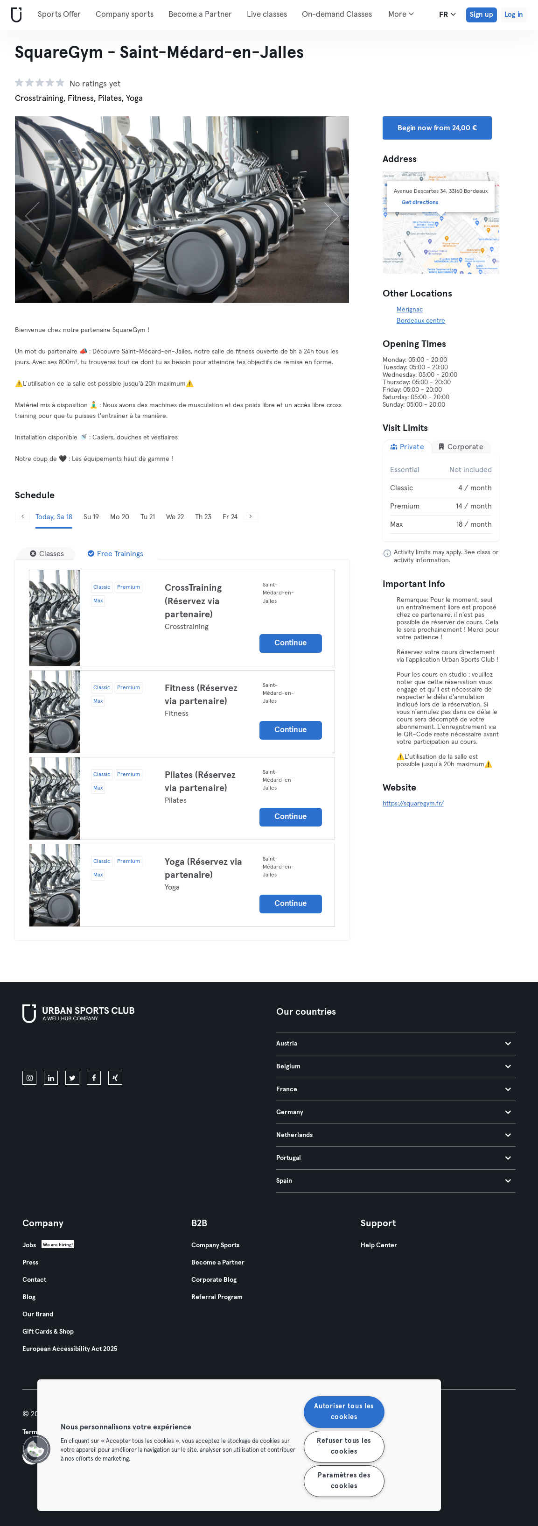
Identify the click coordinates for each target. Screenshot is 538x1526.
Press (30, 1262)
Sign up (481, 14)
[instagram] (29, 1078)
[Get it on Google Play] (122, 1049)
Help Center (379, 1245)
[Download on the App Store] (53, 1049)
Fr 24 (230, 517)
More (401, 14)
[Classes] (47, 553)
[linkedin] (51, 1078)
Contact (34, 1280)
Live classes (267, 15)
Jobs (29, 1245)
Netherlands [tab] (393, 1135)
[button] (36, 1449)
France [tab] (393, 1089)
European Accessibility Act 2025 (69, 1349)
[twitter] (72, 1078)
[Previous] (40, 209)
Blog (28, 1297)
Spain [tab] (393, 1181)
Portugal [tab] (393, 1158)
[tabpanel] (441, 497)
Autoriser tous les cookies (344, 1411)
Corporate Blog (214, 1280)
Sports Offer (59, 15)
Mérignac (410, 309)
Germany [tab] (393, 1112)
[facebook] (94, 1078)
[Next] (324, 209)
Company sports (125, 15)
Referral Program (217, 1297)
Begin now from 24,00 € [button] (437, 128)
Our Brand (37, 1314)
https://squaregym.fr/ (413, 803)
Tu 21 (147, 517)
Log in (513, 14)
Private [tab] (407, 447)
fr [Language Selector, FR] (447, 14)
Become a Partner (200, 15)
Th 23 (203, 517)
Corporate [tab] (460, 447)
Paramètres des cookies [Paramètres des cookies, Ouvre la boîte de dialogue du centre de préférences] (344, 1481)
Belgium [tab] (393, 1066)
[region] (239, 1445)
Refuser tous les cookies (344, 1446)
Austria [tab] (393, 1043)
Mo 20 (119, 517)
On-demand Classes (337, 15)
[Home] (14, 15)
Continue (290, 643)
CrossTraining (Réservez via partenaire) (193, 601)
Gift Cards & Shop (48, 1331)
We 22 (175, 517)
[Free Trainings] (115, 553)
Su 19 (91, 517)
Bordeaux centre (421, 321)
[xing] (115, 1078)
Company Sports (215, 1245)
